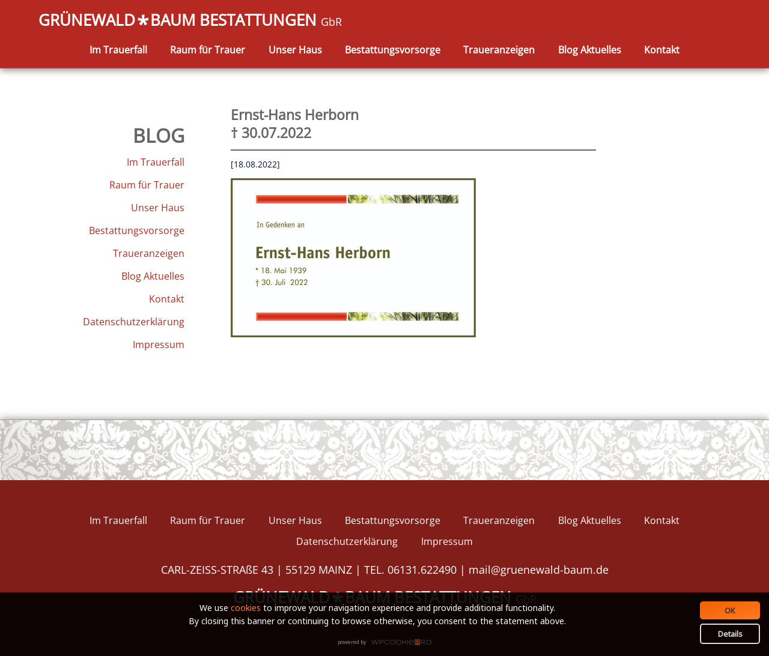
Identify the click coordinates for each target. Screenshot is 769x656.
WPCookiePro (387, 642)
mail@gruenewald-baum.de (539, 569)
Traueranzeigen (499, 49)
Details (730, 633)
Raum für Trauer (207, 49)
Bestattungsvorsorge (392, 49)
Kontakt (661, 49)
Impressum (158, 344)
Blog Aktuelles (589, 49)
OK (730, 610)
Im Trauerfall (118, 49)
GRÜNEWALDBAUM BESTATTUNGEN (190, 21)
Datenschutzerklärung (133, 321)
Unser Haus (295, 49)
